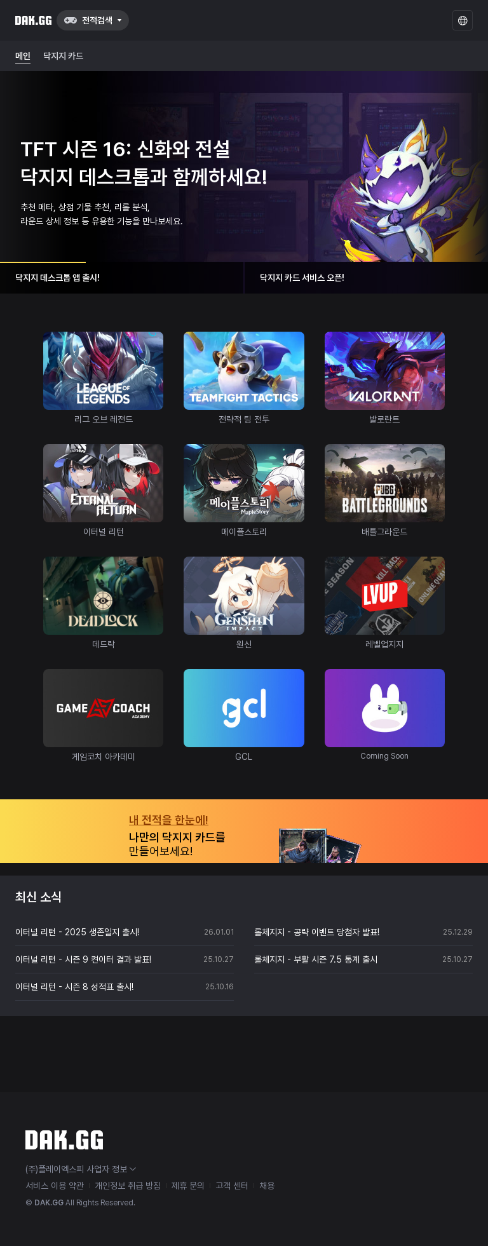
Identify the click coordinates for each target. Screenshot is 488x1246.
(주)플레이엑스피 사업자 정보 (80, 1169)
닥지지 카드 (63, 56)
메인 (22, 56)
